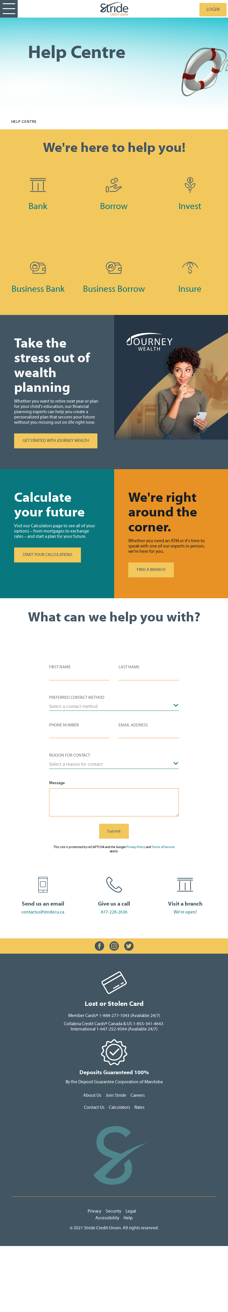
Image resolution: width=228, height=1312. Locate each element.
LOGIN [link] (213, 9)
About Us (92, 1095)
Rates (139, 1107)
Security (113, 1211)
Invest (190, 206)
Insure (190, 289)
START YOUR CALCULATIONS (47, 554)
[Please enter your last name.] (149, 675)
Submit (114, 831)
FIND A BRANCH (151, 569)
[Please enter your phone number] (79, 733)
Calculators (120, 1107)
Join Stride (116, 1095)
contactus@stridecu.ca (42, 912)
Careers (138, 1095)
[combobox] (114, 706)
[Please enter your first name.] (79, 675)
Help (128, 1218)
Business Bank (38, 289)
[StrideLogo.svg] (114, 9)
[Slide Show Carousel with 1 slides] (114, 946)
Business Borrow (114, 289)
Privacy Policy (136, 847)
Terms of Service (163, 847)
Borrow (114, 206)
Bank (38, 206)
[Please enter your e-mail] (149, 733)
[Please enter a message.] (114, 802)
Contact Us (94, 1107)
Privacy (95, 1211)
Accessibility (107, 1218)
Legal (131, 1211)
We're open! (185, 912)
